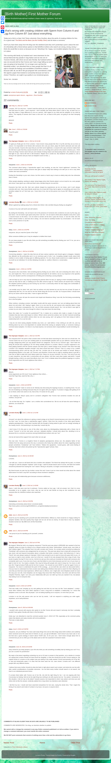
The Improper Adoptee (16, 141)
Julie (10, 515)
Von (10, 129)
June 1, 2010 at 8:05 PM (23, 385)
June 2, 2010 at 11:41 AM (30, 412)
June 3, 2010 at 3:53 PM (25, 501)
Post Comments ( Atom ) (20, 747)
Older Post (75, 743)
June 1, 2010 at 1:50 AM (19, 129)
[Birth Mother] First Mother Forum (32, 14)
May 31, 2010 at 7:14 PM (20, 106)
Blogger (72, 755)
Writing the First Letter (92, 227)
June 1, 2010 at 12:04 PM (26, 251)
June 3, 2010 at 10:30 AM (26, 456)
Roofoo (59, 755)
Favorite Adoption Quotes (93, 235)
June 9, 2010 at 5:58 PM (20, 629)
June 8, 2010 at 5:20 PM (23, 586)
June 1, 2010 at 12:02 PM (21, 229)
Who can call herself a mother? (94, 176)
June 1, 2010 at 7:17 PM (32, 369)
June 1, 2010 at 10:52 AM (24, 164)
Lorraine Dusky (14, 202)
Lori (10, 106)
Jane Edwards (91, 103)
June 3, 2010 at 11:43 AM (30, 485)
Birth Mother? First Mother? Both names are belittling (95, 180)
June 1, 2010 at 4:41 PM (32, 336)
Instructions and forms (92, 244)
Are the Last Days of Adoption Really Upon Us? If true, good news (96, 205)
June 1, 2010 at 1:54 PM (23, 269)
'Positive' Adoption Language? (94, 230)
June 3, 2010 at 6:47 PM (32, 542)
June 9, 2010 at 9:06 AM (25, 607)
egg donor (29, 95)
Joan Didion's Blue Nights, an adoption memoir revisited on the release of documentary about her (95, 199)
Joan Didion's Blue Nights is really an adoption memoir (95, 193)
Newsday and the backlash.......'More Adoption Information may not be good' (94, 170)
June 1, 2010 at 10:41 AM (32, 141)
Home (42, 743)
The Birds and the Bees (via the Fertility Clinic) (31, 40)
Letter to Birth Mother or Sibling (94, 225)
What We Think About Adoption (94, 232)
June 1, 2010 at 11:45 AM (30, 202)
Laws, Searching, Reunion (93, 217)
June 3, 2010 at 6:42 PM (20, 515)
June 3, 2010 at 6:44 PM (20, 530)
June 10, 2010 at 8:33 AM (24, 647)
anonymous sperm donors (17, 95)
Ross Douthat (38, 95)
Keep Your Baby (90, 220)
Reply (10, 123)
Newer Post (9, 743)
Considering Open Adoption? (94, 222)
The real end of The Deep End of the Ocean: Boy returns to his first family (95, 186)
